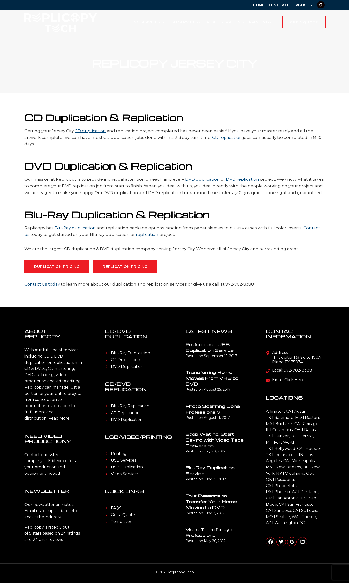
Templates (280, 5)
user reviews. (51, 539)
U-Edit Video (56, 461)
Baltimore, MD (288, 417)
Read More (59, 418)
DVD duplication (202, 179)
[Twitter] (281, 541)
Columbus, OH (286, 430)
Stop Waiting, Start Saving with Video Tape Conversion (214, 439)
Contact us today (42, 284)
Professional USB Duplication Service (209, 347)
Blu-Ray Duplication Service (209, 470)
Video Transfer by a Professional (209, 532)
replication (147, 234)
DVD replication (242, 179)
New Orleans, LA (291, 467)
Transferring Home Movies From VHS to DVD (211, 378)
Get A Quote (304, 22)
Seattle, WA (287, 516)
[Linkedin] (302, 541)
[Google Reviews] (321, 5)
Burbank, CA (287, 423)
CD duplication (90, 130)
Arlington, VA (278, 411)
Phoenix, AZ (285, 492)
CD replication (227, 137)
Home (259, 5)
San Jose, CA (286, 510)
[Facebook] (270, 541)
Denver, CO (285, 436)
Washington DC (289, 523)
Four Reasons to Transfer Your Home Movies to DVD (211, 501)
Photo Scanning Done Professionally (212, 409)
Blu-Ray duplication (75, 227)
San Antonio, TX (290, 498)
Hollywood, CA (288, 448)
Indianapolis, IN (288, 454)
